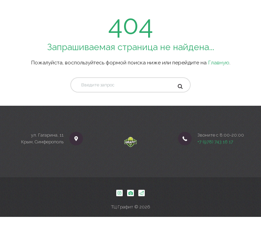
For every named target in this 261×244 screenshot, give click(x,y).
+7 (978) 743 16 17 (215, 141)
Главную (218, 62)
